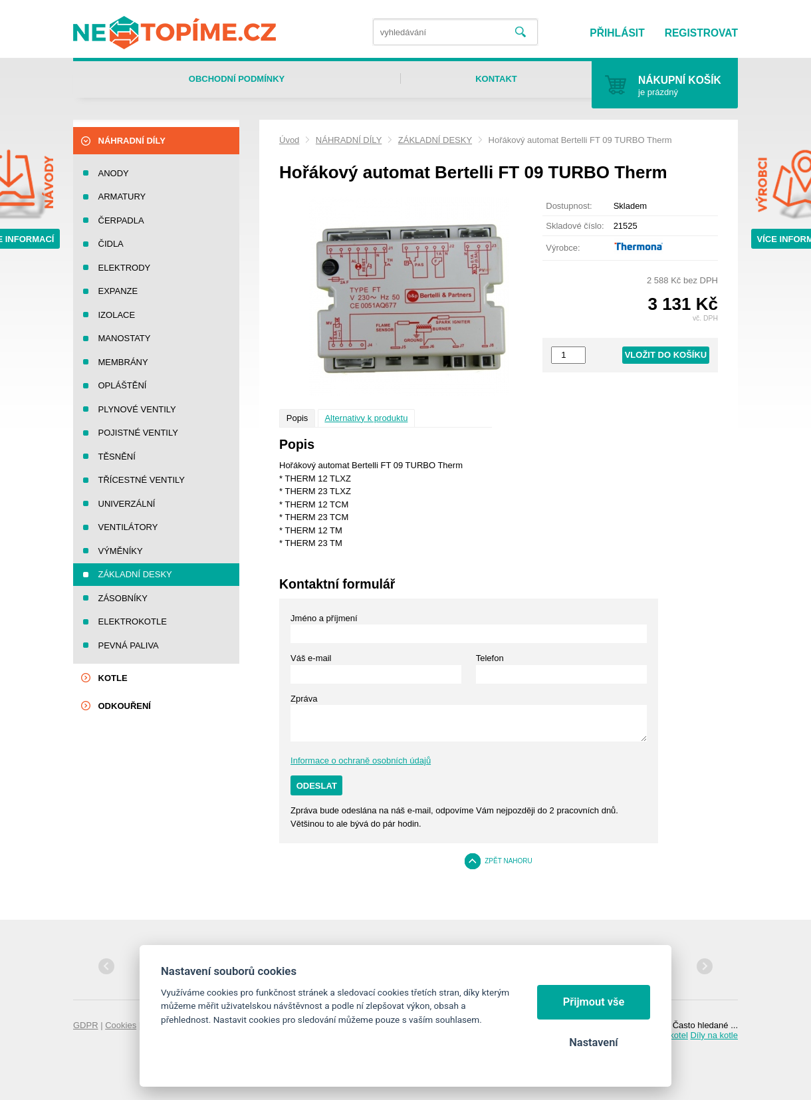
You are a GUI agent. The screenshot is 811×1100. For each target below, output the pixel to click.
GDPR (85, 1025)
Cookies (120, 1025)
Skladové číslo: (575, 226)
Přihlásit (617, 33)
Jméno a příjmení (323, 618)
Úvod (289, 140)
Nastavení (593, 1042)
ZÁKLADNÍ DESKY (435, 140)
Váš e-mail (310, 658)
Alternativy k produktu (365, 418)
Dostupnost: (569, 206)
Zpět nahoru (508, 861)
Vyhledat (520, 32)
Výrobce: (563, 248)
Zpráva (303, 699)
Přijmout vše (594, 1002)
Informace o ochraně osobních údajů (360, 760)
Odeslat (316, 786)
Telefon (490, 658)
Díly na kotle (714, 1035)
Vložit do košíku (666, 355)
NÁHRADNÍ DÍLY (349, 140)
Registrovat (701, 33)
